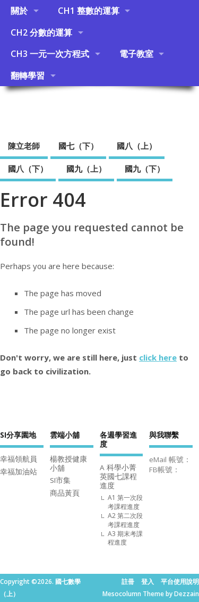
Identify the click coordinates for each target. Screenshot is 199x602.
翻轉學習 (28, 75)
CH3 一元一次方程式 (50, 54)
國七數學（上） (63, 110)
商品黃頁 (65, 493)
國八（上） (137, 145)
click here (158, 357)
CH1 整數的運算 (88, 10)
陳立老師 (24, 145)
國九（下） (145, 168)
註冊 (128, 581)
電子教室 (136, 54)
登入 (147, 581)
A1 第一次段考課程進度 (125, 502)
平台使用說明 (180, 581)
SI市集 (60, 480)
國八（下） (28, 168)
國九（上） (86, 168)
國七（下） (78, 145)
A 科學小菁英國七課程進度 (118, 476)
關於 (19, 10)
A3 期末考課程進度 (125, 538)
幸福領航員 (18, 459)
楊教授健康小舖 (68, 463)
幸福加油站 (18, 471)
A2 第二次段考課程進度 (125, 520)
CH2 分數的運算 (41, 32)
